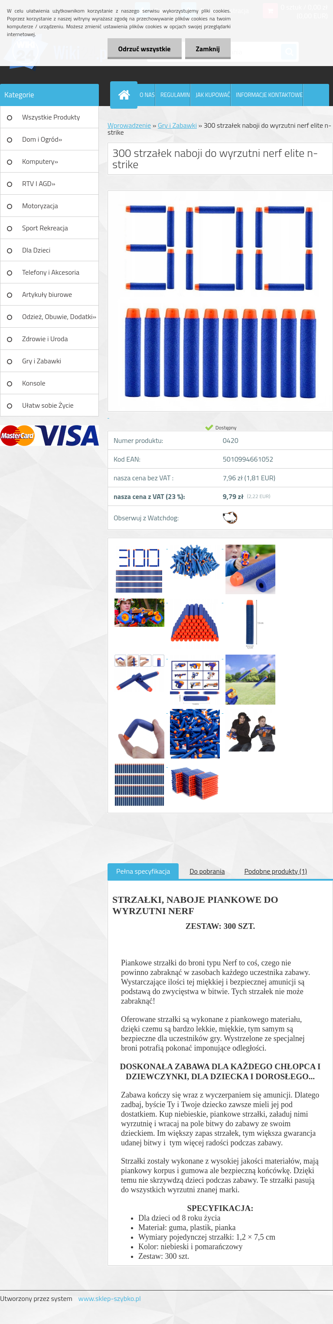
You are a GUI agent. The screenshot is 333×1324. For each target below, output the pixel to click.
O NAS (147, 94)
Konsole (34, 383)
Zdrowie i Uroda (45, 338)
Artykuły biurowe (47, 294)
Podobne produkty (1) (275, 871)
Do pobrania (207, 871)
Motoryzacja (40, 205)
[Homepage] (126, 95)
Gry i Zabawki (41, 361)
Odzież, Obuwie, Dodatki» (59, 316)
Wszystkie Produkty (51, 117)
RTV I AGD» (39, 183)
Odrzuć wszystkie (144, 48)
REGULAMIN (175, 94)
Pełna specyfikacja (143, 871)
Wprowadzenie (129, 125)
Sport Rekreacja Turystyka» (45, 231)
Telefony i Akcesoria (50, 272)
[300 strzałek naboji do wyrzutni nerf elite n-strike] (140, 546)
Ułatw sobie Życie (48, 405)
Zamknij (208, 48)
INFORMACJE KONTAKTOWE (269, 94)
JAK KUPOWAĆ (213, 94)
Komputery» (40, 161)
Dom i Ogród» (42, 139)
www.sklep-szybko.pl (109, 1298)
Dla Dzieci (36, 250)
